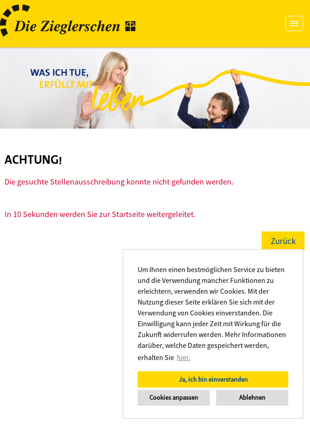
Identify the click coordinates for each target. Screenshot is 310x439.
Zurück (283, 241)
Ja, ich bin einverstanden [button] (213, 379)
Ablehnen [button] (252, 397)
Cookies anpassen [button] (173, 397)
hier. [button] (183, 357)
